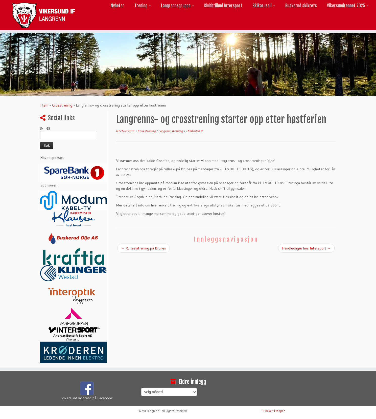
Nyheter (117, 5)
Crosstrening (62, 105)
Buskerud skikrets (301, 5)
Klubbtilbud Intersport (223, 5)
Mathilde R (194, 131)
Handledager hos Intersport (306, 248)
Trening (142, 5)
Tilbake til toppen (273, 411)
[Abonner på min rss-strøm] (43, 128)
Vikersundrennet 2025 (347, 5)
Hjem (44, 105)
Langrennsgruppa (177, 5)
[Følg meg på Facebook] (49, 128)
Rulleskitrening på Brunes (143, 248)
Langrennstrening (171, 131)
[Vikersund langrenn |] (43, 15)
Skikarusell (263, 5)
